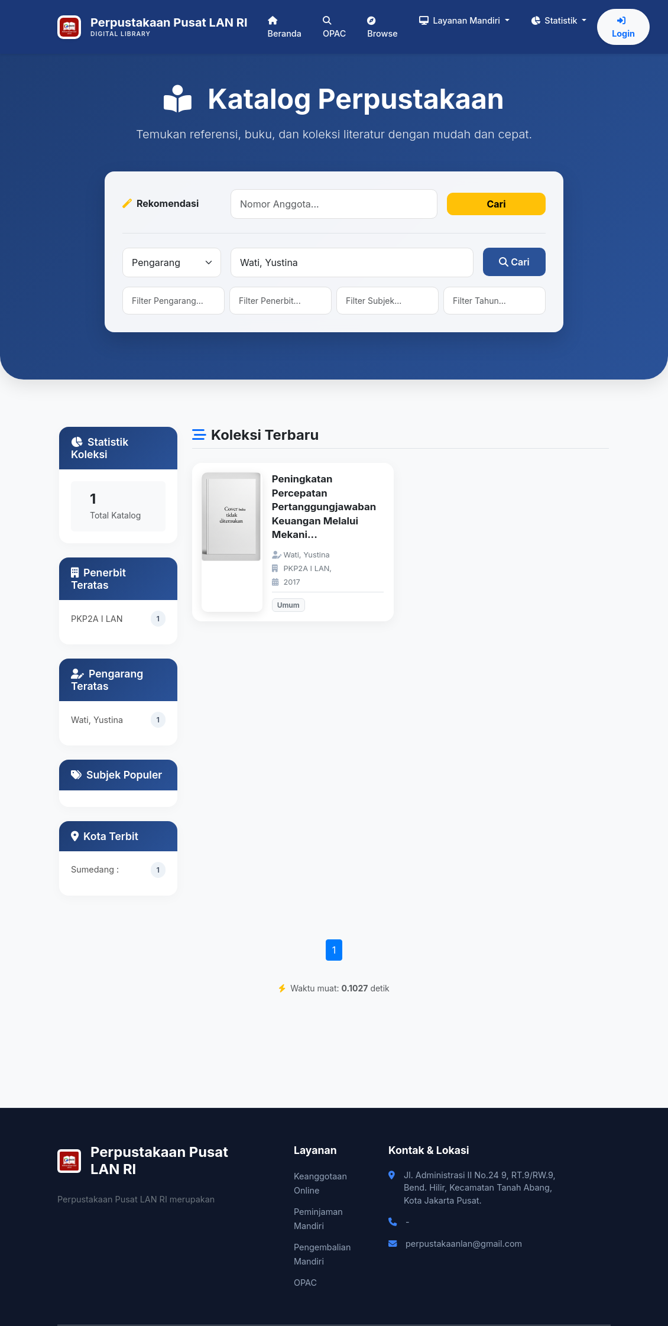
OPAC (334, 27)
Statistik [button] (555, 20)
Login (623, 27)
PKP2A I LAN (97, 619)
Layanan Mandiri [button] (460, 20)
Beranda (284, 27)
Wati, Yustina (97, 720)
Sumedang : (95, 869)
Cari (496, 204)
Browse (382, 27)
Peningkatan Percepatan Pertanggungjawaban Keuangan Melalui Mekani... (324, 506)
